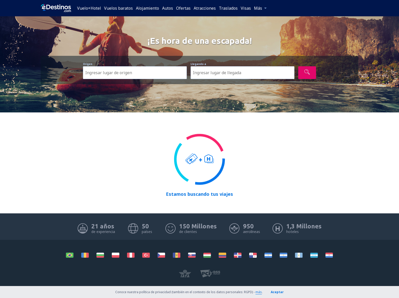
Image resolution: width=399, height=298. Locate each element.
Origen (87, 64)
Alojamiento (147, 8)
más (258, 292)
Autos (167, 8)
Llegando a (198, 64)
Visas (246, 8)
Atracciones (205, 8)
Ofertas (183, 8)
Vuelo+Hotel (89, 8)
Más (258, 8)
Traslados (228, 8)
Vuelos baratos (118, 8)
